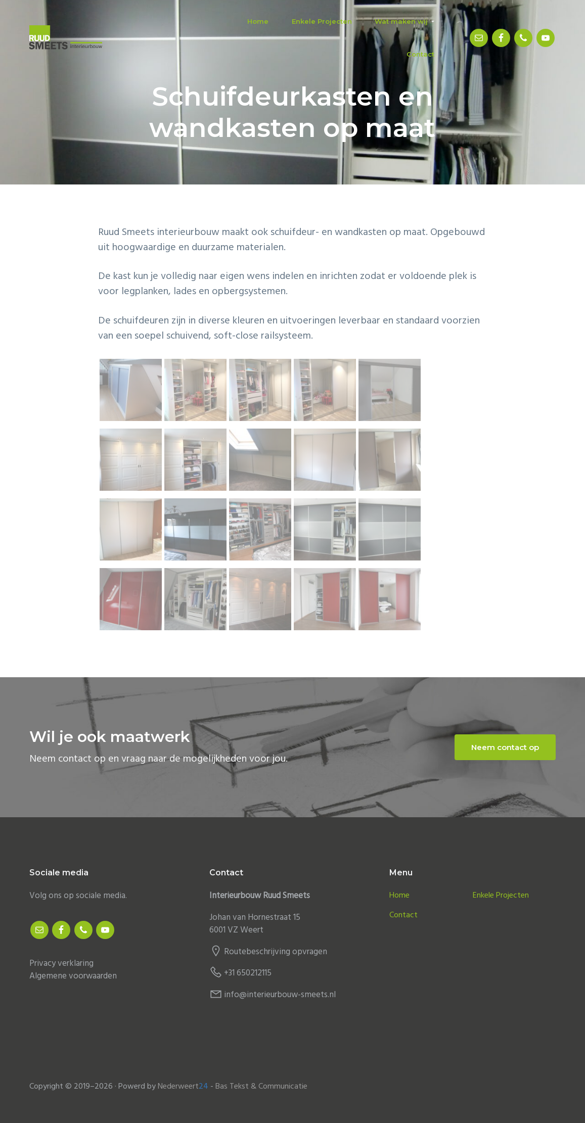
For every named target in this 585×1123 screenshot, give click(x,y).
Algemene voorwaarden (73, 976)
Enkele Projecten (501, 896)
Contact (403, 915)
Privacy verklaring (61, 963)
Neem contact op (505, 747)
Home (399, 896)
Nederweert (183, 1086)
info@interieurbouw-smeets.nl (280, 995)
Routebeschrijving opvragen (275, 952)
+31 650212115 (248, 973)
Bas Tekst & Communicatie (261, 1086)
